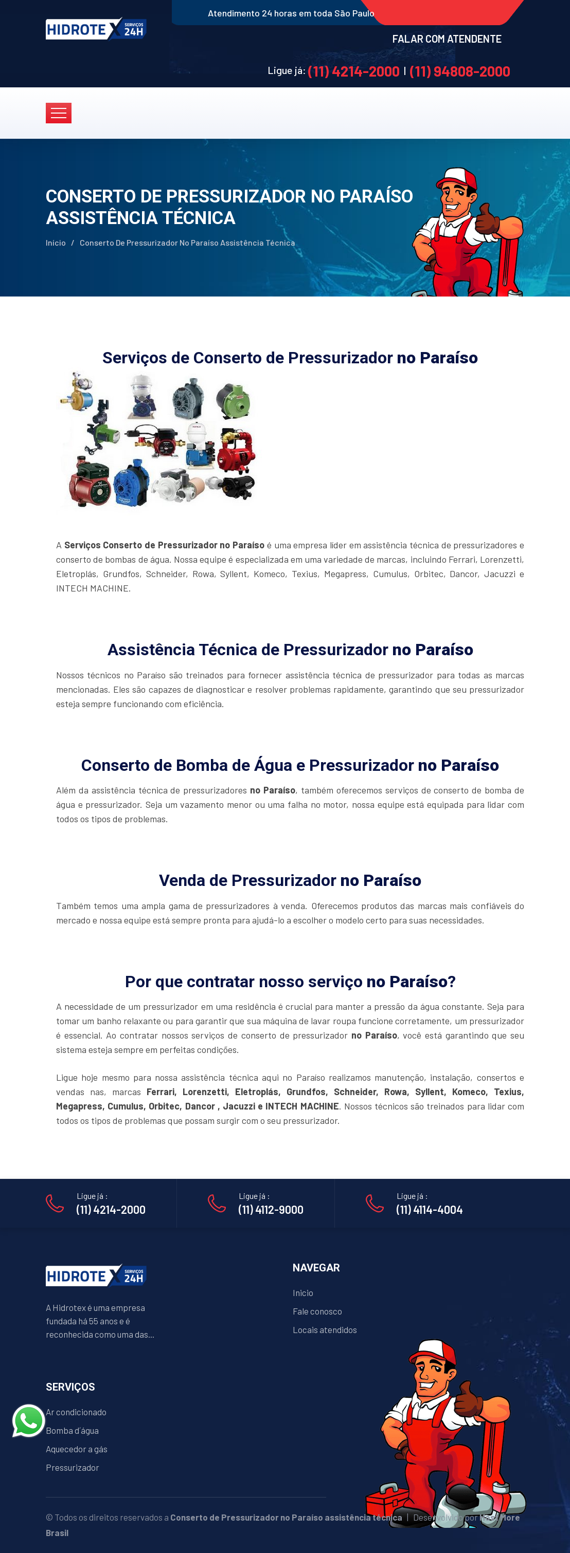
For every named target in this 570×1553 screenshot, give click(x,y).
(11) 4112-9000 (271, 1209)
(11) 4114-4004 (430, 1209)
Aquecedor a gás (77, 1449)
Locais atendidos (325, 1329)
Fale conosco (317, 1311)
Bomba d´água (72, 1430)
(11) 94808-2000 (460, 71)
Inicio (303, 1292)
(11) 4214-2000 (354, 71)
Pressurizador (72, 1467)
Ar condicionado (76, 1412)
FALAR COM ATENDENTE (447, 38)
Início (56, 242)
